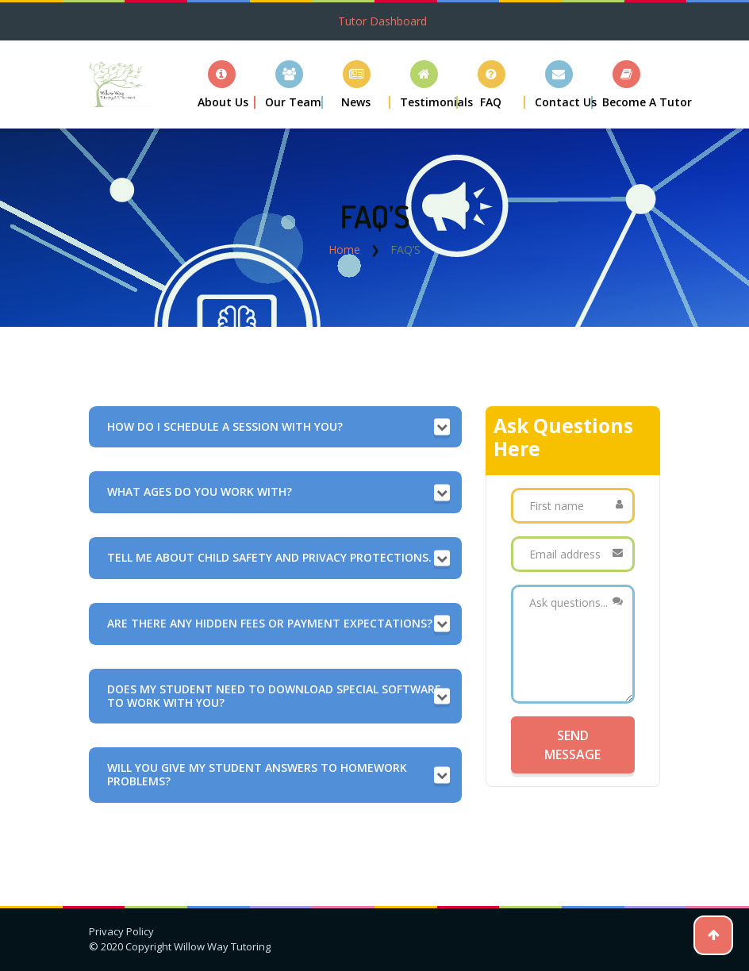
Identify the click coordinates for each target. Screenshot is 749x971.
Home (344, 249)
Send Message (572, 745)
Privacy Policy (121, 931)
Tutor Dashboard (382, 21)
